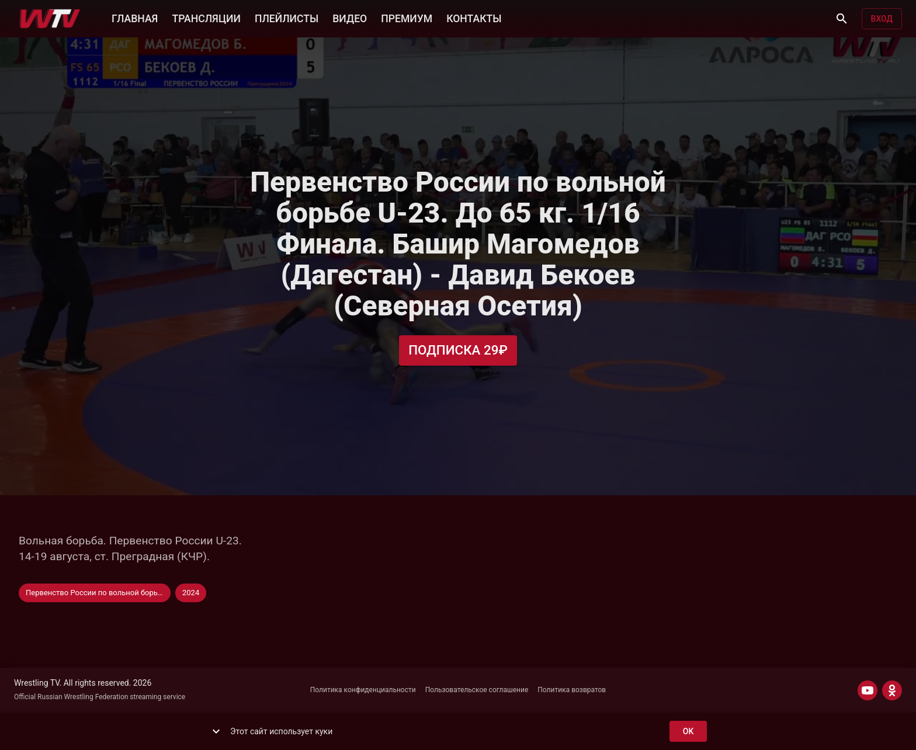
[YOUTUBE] (867, 690)
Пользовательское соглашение (477, 690)
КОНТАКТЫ (473, 17)
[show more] (216, 731)
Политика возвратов (571, 690)
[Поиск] (842, 19)
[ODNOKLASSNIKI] (892, 690)
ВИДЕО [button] (349, 17)
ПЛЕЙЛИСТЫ (286, 17)
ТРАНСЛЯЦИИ (206, 17)
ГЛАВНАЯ (135, 17)
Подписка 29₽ (458, 350)
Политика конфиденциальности (363, 690)
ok (688, 731)
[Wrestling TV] (50, 19)
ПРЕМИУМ (406, 17)
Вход (881, 19)
